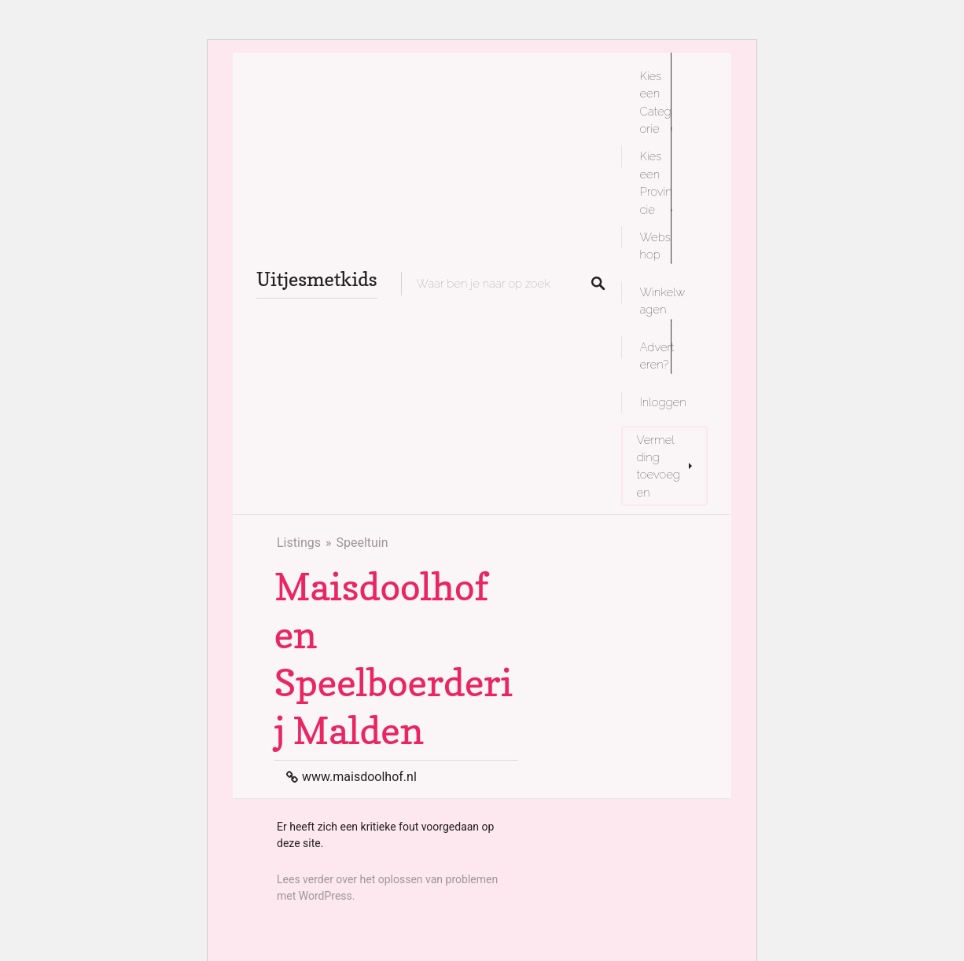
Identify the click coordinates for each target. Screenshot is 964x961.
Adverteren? (657, 355)
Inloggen (663, 402)
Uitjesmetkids (316, 279)
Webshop (655, 245)
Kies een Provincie (656, 182)
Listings (299, 542)
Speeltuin (362, 542)
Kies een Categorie (655, 102)
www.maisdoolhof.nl (359, 776)
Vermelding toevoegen (658, 466)
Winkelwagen (663, 300)
